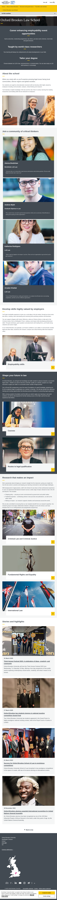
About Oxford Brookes (12, 6)
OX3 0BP (4, 843)
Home (3, 6)
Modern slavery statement (45, 888)
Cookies (36, 888)
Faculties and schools (41, 6)
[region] (28, 895)
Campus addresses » (7, 849)
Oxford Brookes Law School (10, 10)
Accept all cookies (46, 892)
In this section (28, 13)
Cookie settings (46, 896)
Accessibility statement (28, 888)
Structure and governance (27, 6)
